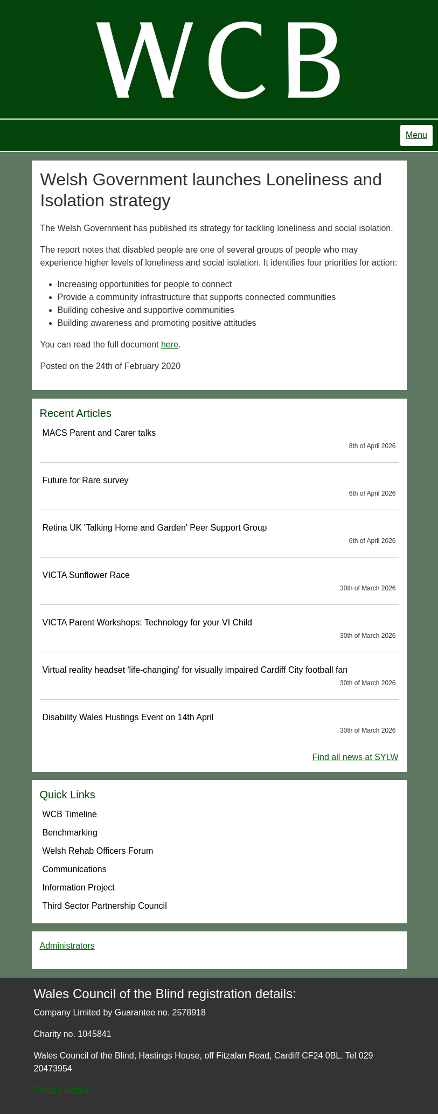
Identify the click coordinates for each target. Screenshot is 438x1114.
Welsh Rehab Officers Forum (98, 850)
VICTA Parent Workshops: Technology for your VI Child (219, 629)
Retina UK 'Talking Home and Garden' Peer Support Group (219, 534)
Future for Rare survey (219, 487)
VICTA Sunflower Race (219, 581)
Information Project (79, 887)
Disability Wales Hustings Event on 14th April (219, 724)
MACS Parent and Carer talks (219, 439)
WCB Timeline (70, 814)
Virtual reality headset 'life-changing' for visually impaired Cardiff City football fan (219, 676)
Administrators (67, 945)
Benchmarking (70, 832)
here (169, 344)
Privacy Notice (61, 1090)
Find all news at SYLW (355, 757)
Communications (75, 869)
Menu (416, 135)
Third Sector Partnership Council (105, 905)
